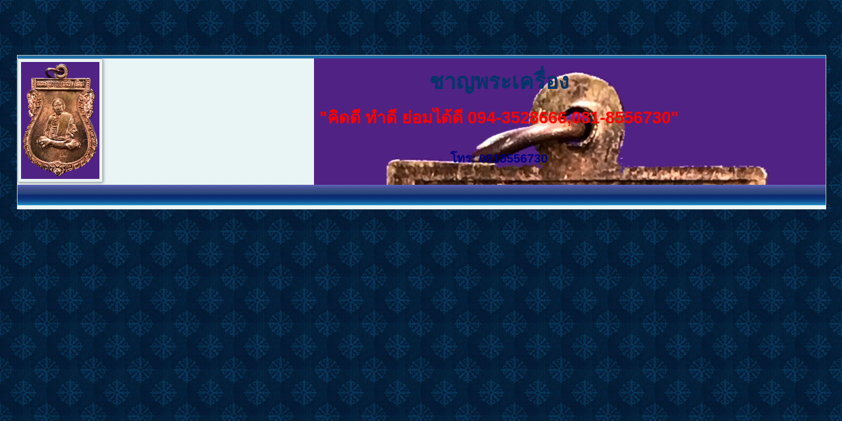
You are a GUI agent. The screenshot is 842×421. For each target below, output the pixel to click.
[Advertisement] (213, 26)
